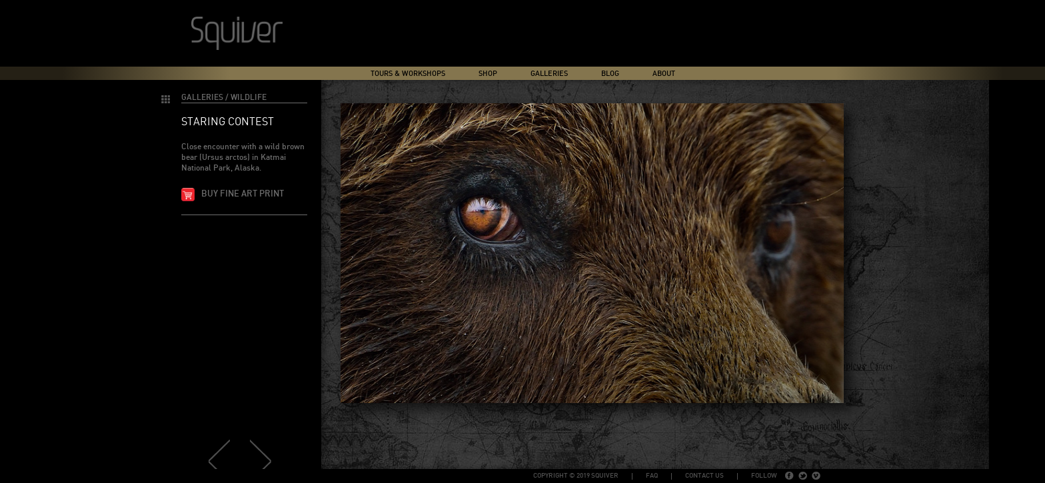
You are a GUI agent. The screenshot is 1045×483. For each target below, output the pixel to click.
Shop (488, 73)
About (663, 73)
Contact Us (704, 475)
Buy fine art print (242, 194)
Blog (610, 73)
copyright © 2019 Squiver (575, 475)
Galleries (549, 73)
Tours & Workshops (408, 73)
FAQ (652, 475)
